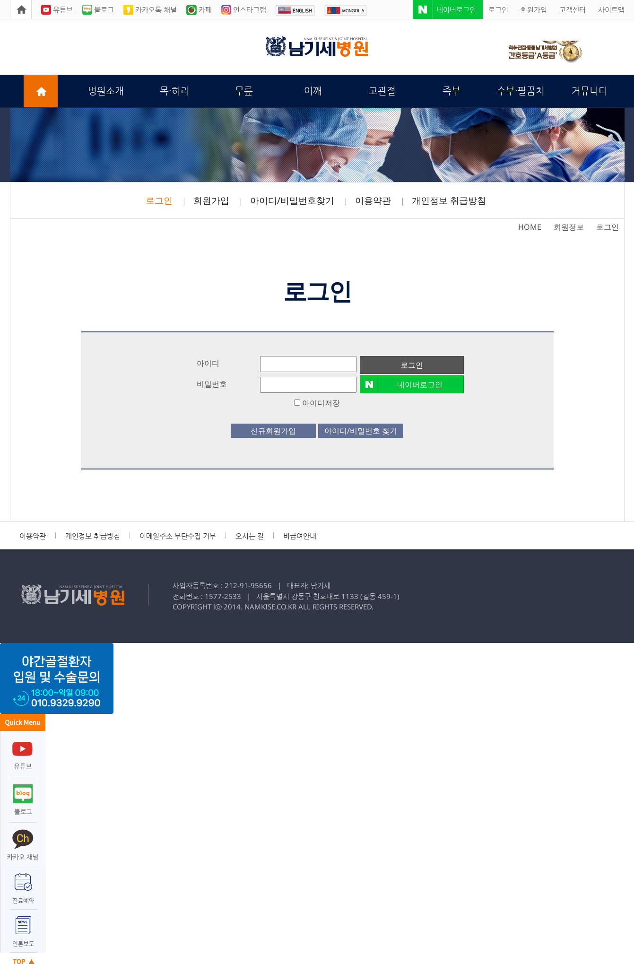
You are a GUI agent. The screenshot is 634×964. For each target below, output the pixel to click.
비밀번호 (212, 384)
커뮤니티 (590, 91)
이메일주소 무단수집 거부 (177, 536)
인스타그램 (243, 10)
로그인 (498, 9)
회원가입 (534, 9)
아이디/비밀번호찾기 (292, 200)
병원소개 (106, 91)
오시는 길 (249, 536)
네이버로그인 (456, 9)
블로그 (98, 10)
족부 (451, 91)
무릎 (244, 91)
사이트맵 (611, 9)
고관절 (382, 91)
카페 (199, 10)
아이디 (208, 363)
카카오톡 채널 (150, 10)
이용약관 (373, 200)
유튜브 (57, 10)
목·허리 (175, 91)
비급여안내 (299, 536)
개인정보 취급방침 (449, 200)
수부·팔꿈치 (521, 91)
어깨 (313, 91)
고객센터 (572, 9)
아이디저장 (317, 403)
